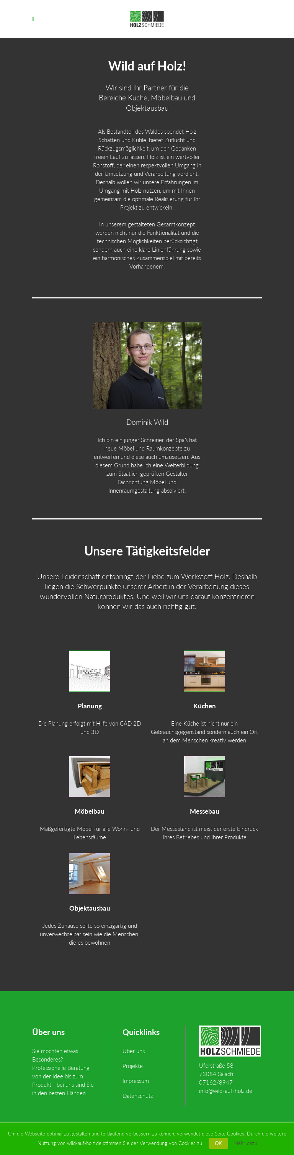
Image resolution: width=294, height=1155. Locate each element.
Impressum (135, 1080)
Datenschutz (137, 1095)
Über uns (133, 1050)
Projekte (132, 1065)
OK (218, 1143)
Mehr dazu (245, 1143)
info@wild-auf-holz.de (225, 1090)
